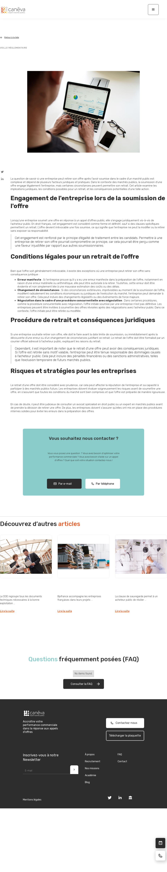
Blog (87, 790)
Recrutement (92, 769)
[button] (153, 9)
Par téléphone (104, 491)
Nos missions (92, 776)
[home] (13, 10)
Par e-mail (64, 491)
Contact (122, 769)
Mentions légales (32, 807)
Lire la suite (7, 611)
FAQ (120, 762)
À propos (90, 762)
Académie (90, 783)
